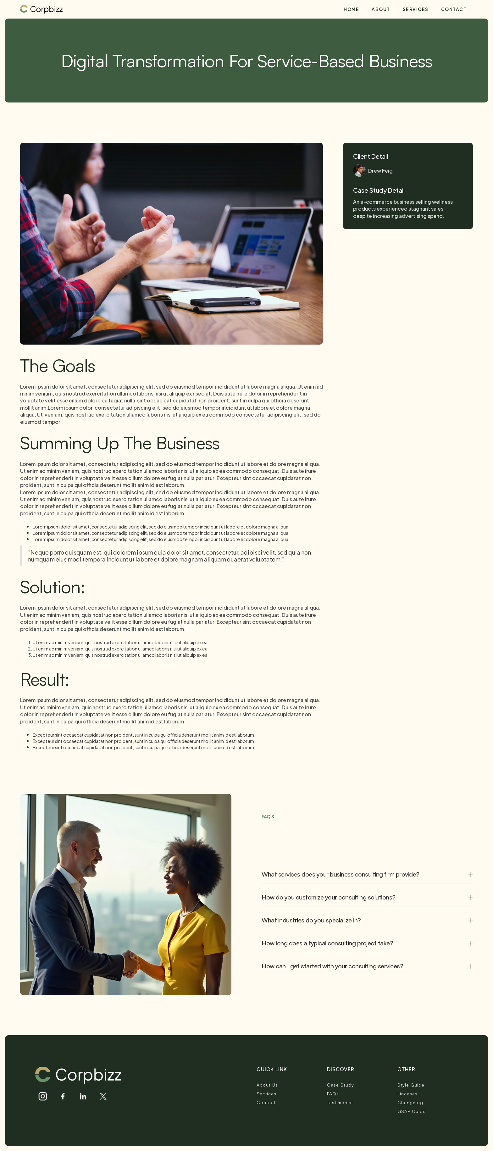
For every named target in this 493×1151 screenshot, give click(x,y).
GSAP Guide (411, 1111)
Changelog (410, 1102)
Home (351, 9)
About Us (267, 1084)
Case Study (340, 1084)
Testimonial (340, 1102)
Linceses (407, 1093)
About (381, 9)
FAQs (333, 1093)
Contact (454, 9)
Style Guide (410, 1084)
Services (416, 9)
